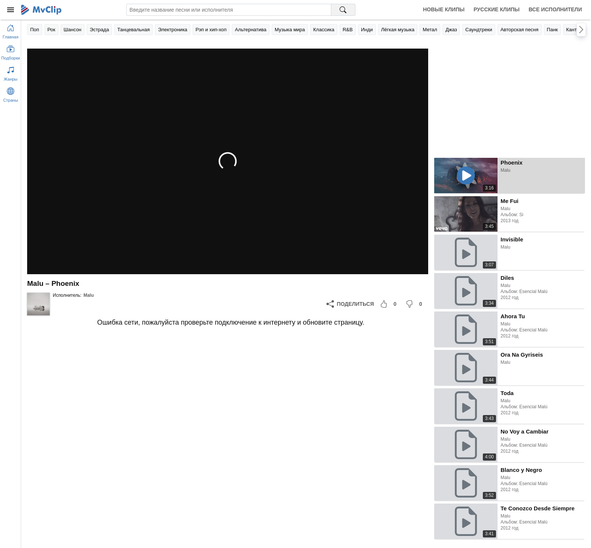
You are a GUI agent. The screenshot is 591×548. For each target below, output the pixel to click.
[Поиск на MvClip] (343, 10)
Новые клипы (443, 9)
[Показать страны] (10, 93)
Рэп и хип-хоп (211, 29)
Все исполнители (555, 9)
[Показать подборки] (10, 51)
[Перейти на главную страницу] (10, 30)
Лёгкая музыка (397, 29)
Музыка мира (290, 29)
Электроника (172, 29)
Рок (51, 29)
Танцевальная (133, 29)
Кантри (574, 29)
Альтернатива (250, 29)
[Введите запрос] (228, 10)
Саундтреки (478, 29)
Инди (367, 29)
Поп (34, 29)
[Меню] (10, 10)
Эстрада (99, 29)
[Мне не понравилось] (415, 304)
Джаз (451, 29)
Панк (552, 29)
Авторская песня (520, 29)
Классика (323, 29)
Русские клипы (496, 9)
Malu (88, 295)
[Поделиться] (350, 304)
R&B (348, 29)
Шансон (72, 29)
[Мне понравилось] (390, 304)
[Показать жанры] (10, 72)
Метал (430, 29)
